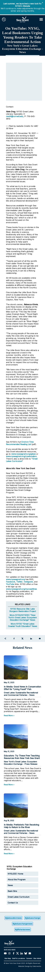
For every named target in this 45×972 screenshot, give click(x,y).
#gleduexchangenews (22, 924)
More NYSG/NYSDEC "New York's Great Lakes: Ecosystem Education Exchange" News (22, 617)
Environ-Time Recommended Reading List (20, 443)
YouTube (10, 584)
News (10, 885)
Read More (8, 715)
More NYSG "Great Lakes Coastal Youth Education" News (22, 625)
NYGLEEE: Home (15, 874)
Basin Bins (12, 891)
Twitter (19, 582)
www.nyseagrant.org (15, 579)
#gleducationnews (13, 918)
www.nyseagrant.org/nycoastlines (21, 589)
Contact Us (13, 902)
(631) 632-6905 (9, 950)
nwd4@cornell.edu (14, 116)
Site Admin (37, 958)
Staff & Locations (18, 958)
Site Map (7, 958)
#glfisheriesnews (22, 929)
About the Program (16, 879)
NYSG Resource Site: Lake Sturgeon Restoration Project (22, 610)
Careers (29, 958)
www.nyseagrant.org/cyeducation (21, 456)
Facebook (10, 582)
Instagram (28, 582)
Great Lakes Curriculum (21, 460)
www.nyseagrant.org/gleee (23, 454)
